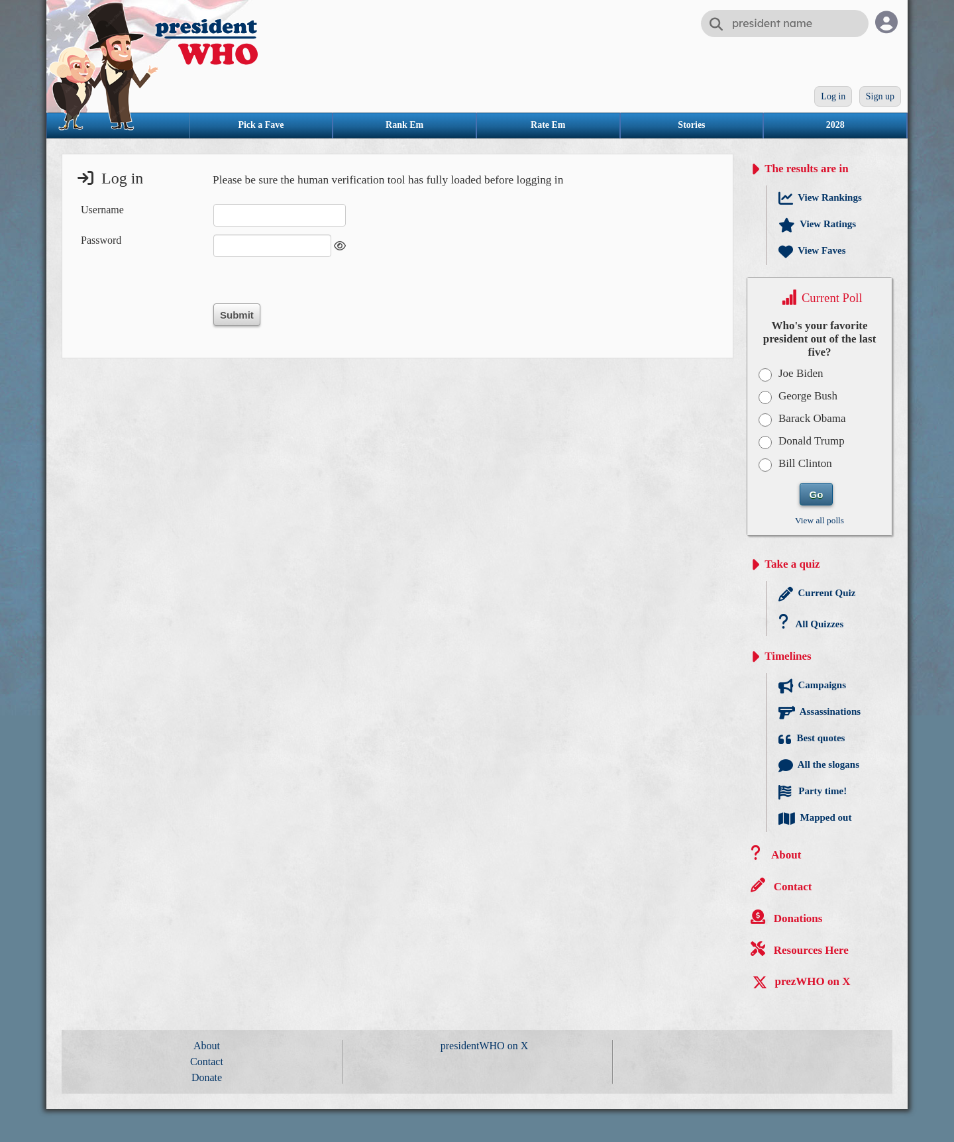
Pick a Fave (261, 125)
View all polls (819, 520)
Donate (206, 1077)
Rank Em (404, 125)
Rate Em (548, 125)
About (206, 1045)
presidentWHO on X (484, 1045)
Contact (206, 1061)
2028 (835, 125)
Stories (691, 125)
